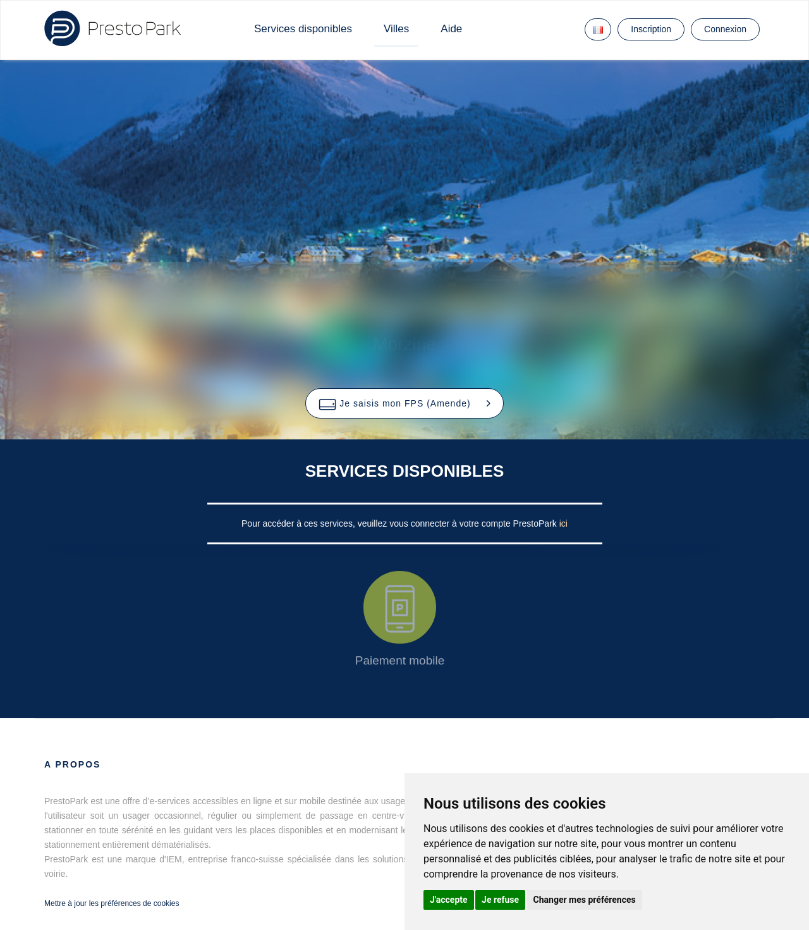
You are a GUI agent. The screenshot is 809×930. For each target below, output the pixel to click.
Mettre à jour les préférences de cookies (111, 903)
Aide (451, 29)
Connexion (725, 29)
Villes (396, 29)
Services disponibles (303, 29)
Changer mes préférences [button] (584, 900)
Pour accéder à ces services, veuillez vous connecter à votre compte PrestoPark (400, 523)
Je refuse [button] (500, 900)
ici (563, 523)
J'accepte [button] (449, 900)
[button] (404, 403)
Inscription (651, 29)
